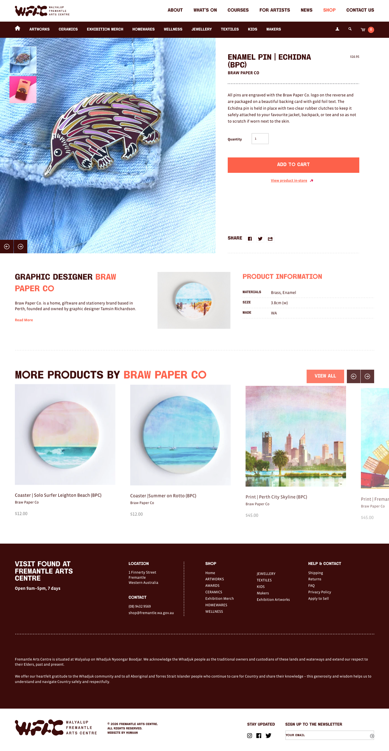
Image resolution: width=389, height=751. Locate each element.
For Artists (275, 10)
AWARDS (212, 585)
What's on (205, 10)
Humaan (132, 733)
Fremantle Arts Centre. (138, 724)
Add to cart (293, 164)
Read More (24, 329)
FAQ (311, 585)
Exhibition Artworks (273, 599)
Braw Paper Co (243, 72)
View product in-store (292, 181)
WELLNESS (173, 30)
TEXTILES (230, 30)
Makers (273, 30)
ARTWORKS (39, 30)
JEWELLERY (202, 30)
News (307, 10)
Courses (238, 10)
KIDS (252, 30)
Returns (314, 579)
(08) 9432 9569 (140, 606)
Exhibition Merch (105, 30)
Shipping (315, 573)
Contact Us (360, 10)
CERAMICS (68, 30)
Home (210, 573)
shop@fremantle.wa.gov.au (151, 613)
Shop (329, 10)
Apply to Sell (318, 598)
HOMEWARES (143, 30)
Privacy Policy (319, 592)
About (175, 10)
